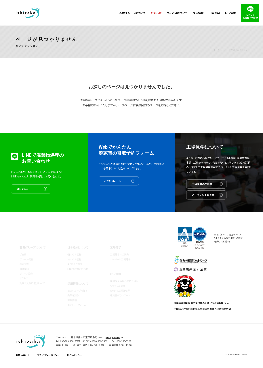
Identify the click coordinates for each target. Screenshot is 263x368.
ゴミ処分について (177, 13)
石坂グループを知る (77, 284)
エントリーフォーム (76, 299)
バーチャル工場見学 (203, 200)
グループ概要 (26, 253)
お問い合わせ (23, 360)
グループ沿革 (26, 268)
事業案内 (24, 263)
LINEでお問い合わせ (77, 263)
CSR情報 (230, 13)
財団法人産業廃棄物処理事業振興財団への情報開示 (201, 312)
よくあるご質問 (74, 258)
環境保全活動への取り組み (124, 275)
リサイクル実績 (117, 280)
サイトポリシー (74, 360)
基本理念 (24, 258)
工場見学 (214, 13)
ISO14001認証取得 (120, 284)
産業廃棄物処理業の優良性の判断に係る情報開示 (200, 306)
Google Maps (113, 342)
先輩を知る (73, 289)
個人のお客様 (74, 248)
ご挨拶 (23, 248)
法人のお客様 (74, 253)
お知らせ (156, 13)
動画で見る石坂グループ (32, 277)
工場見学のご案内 (202, 189)
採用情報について (78, 278)
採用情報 (198, 13)
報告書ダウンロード (120, 289)
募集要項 (72, 294)
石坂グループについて (132, 13)
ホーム (216, 42)
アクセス (24, 272)
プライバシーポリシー (48, 360)
